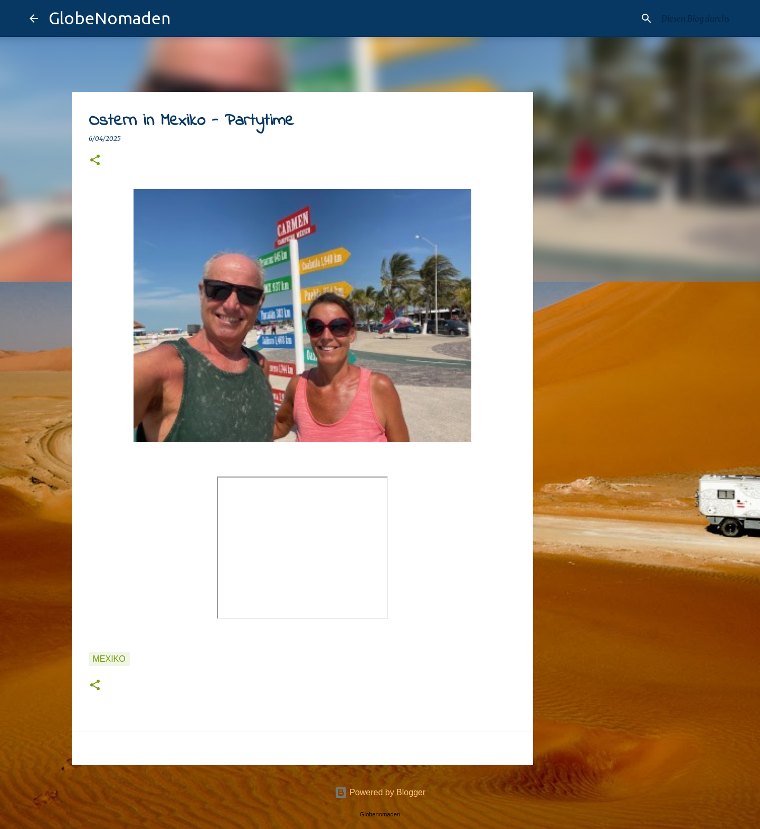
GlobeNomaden (109, 17)
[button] (95, 161)
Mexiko (109, 658)
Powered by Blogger (380, 792)
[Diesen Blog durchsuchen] (677, 18)
